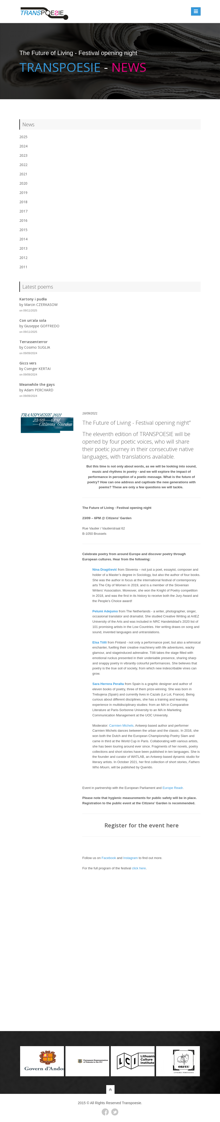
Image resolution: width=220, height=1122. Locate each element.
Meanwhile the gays (37, 384)
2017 (23, 211)
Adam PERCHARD (38, 390)
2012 (23, 257)
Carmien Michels (121, 725)
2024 (23, 146)
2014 (23, 239)
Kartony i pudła (33, 299)
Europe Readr (173, 788)
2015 (23, 229)
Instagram (130, 858)
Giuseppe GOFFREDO (41, 326)
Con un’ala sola (32, 320)
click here (139, 868)
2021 (23, 174)
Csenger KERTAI (37, 368)
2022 (23, 164)
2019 (23, 192)
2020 (23, 183)
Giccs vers (27, 363)
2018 (23, 201)
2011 (23, 266)
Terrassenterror (33, 341)
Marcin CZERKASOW (41, 304)
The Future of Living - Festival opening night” (136, 422)
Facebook (109, 858)
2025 (23, 136)
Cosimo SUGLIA (37, 347)
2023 (23, 155)
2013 (23, 248)
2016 (23, 220)
